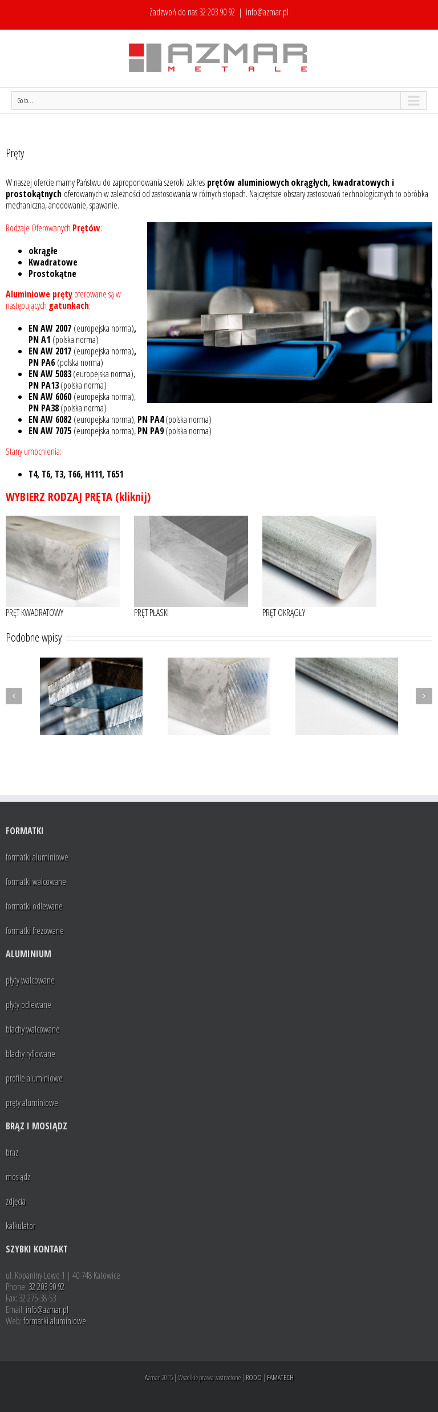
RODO (254, 1377)
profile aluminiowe (34, 1078)
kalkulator (20, 1225)
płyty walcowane (30, 980)
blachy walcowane (33, 1029)
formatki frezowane (35, 930)
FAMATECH (280, 1377)
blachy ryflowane (30, 1053)
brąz (12, 1152)
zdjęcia (16, 1201)
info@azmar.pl (267, 12)
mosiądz (18, 1176)
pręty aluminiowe (32, 1102)
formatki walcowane (36, 881)
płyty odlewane (28, 1004)
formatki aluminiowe (37, 857)
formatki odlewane (34, 906)
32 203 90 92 (217, 12)
